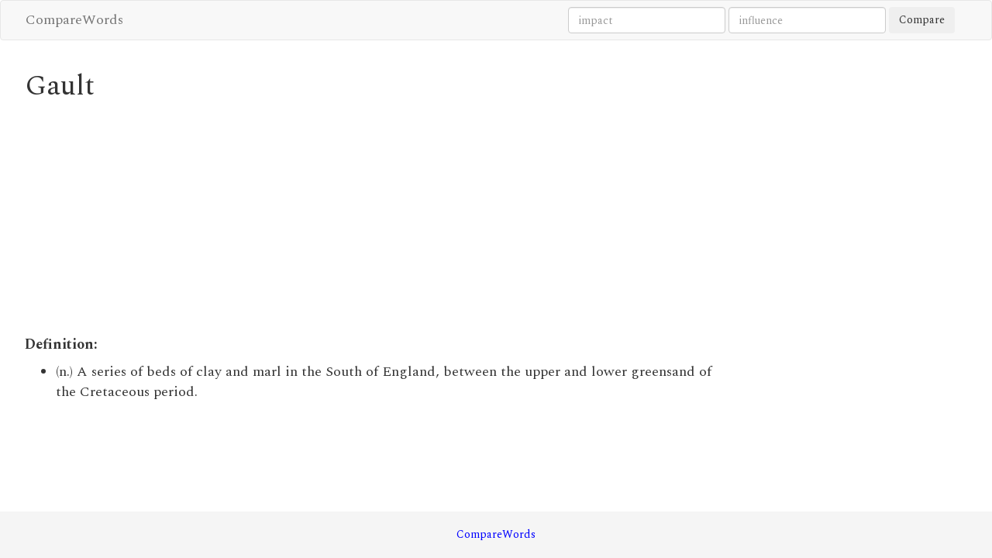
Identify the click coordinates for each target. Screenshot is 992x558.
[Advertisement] (375, 218)
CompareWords (74, 19)
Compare (922, 20)
